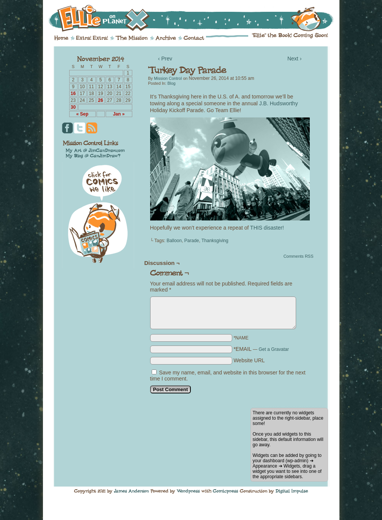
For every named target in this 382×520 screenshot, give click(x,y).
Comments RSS (299, 256)
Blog (171, 83)
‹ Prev (165, 58)
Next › (294, 58)
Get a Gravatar (274, 349)
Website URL (249, 360)
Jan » (119, 114)
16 (73, 93)
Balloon (174, 240)
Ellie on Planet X (196, 18)
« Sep (82, 114)
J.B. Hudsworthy (278, 103)
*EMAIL (261, 349)
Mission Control (168, 78)
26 (100, 100)
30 (73, 107)
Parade (191, 240)
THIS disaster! (267, 228)
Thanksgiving (214, 240)
